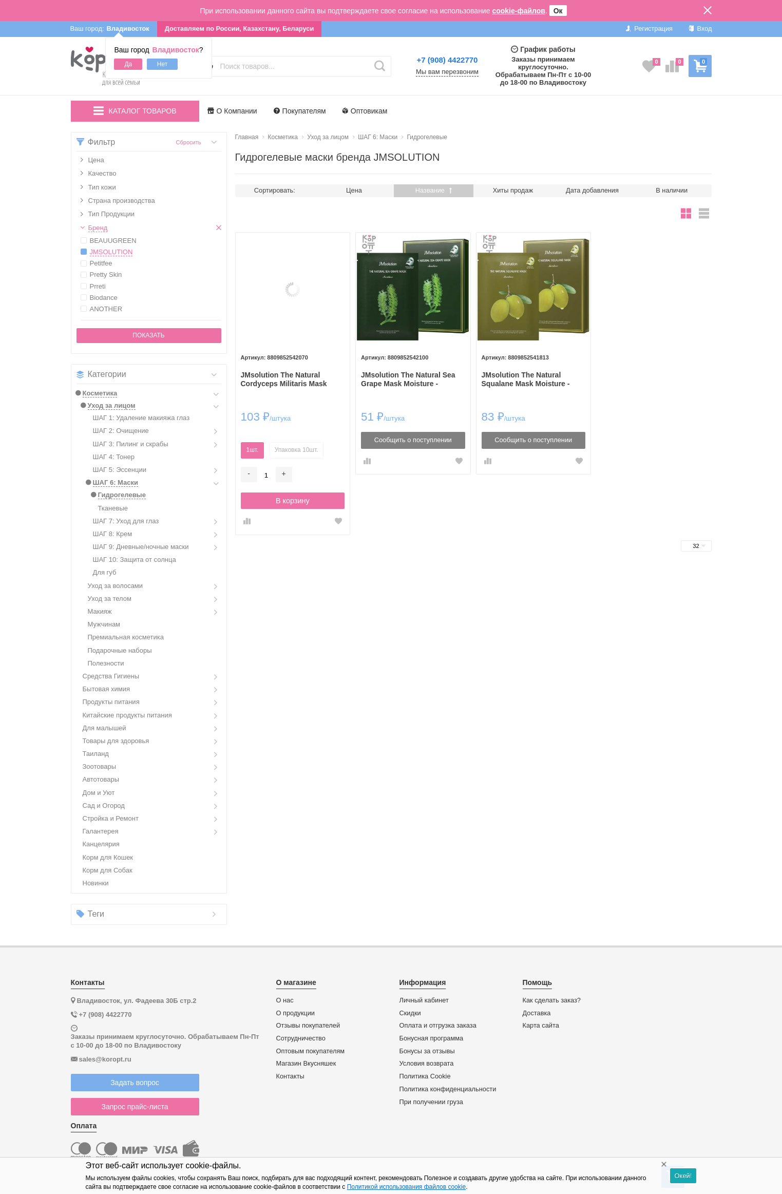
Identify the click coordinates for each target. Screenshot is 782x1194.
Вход (700, 28)
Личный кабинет (424, 1000)
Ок (558, 11)
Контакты (290, 1076)
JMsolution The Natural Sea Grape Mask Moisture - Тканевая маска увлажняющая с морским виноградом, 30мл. (408, 379)
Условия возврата (426, 1063)
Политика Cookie (425, 1076)
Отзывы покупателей (308, 1025)
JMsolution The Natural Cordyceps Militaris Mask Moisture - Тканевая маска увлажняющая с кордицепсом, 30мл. (287, 379)
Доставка (537, 1013)
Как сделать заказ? (552, 1000)
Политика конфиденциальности (448, 1089)
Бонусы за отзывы (427, 1051)
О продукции (295, 1013)
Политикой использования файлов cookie (406, 1186)
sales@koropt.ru (105, 1059)
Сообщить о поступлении (413, 440)
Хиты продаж (513, 190)
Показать (148, 335)
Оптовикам (365, 111)
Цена (354, 190)
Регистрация (649, 28)
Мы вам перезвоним (447, 71)
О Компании (232, 111)
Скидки (410, 1013)
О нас (285, 1000)
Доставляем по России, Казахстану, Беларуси (239, 28)
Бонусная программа (431, 1038)
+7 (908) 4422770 (447, 59)
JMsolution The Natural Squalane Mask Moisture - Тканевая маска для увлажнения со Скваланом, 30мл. (530, 379)
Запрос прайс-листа (135, 1107)
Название (433, 190)
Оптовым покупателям (310, 1051)
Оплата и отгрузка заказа (437, 1025)
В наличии (672, 190)
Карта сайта (541, 1025)
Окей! (683, 1176)
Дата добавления (592, 190)
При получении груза (431, 1102)
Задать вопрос (134, 1082)
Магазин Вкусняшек (306, 1063)
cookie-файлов (518, 11)
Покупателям (300, 111)
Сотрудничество (301, 1038)
